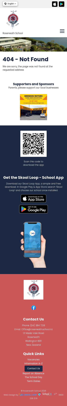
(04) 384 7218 (37, 325)
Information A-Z (33, 363)
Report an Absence (33, 373)
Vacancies (33, 359)
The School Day (33, 377)
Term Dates (33, 381)
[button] (10, 3)
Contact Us (33, 368)
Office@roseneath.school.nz (37, 329)
